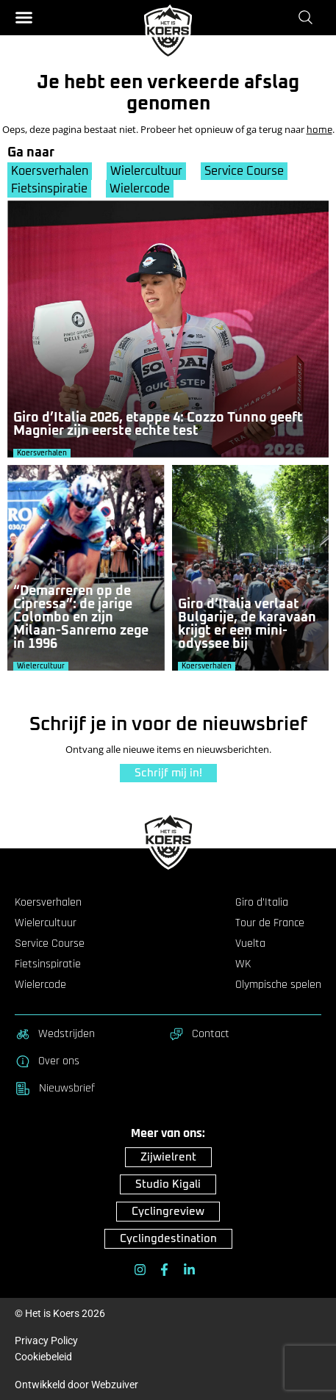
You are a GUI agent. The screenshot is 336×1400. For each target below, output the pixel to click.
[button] (24, 17)
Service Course (244, 171)
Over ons (47, 1061)
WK (243, 964)
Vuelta (250, 944)
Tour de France (269, 923)
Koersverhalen (49, 171)
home (319, 130)
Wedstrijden (55, 1034)
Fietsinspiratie (49, 189)
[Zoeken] (308, 17)
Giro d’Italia (261, 902)
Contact (198, 1034)
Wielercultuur (146, 171)
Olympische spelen (278, 985)
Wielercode (140, 189)
